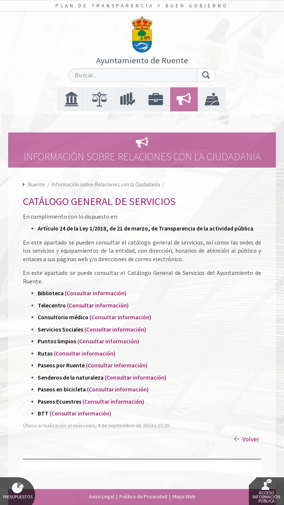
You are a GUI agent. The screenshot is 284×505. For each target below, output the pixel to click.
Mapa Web (184, 496)
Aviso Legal (101, 496)
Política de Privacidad (143, 496)
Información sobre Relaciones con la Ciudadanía (106, 184)
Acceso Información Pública (266, 491)
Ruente (36, 184)
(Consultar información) (95, 293)
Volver (250, 439)
